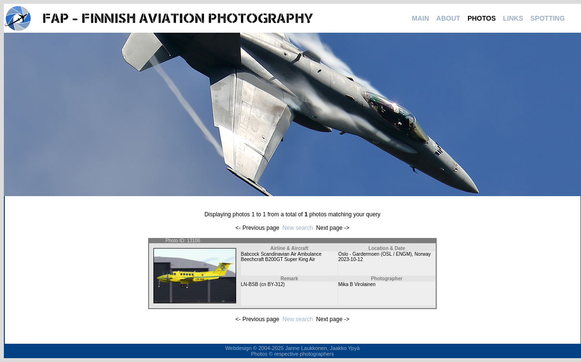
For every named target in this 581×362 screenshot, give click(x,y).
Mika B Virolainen (357, 284)
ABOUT (448, 18)
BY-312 (275, 284)
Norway (423, 254)
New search (297, 228)
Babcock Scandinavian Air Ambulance (281, 254)
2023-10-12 (350, 259)
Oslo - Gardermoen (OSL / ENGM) (375, 254)
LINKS (513, 18)
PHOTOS (481, 18)
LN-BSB (249, 284)
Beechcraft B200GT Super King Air (278, 259)
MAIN (420, 18)
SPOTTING (547, 18)
